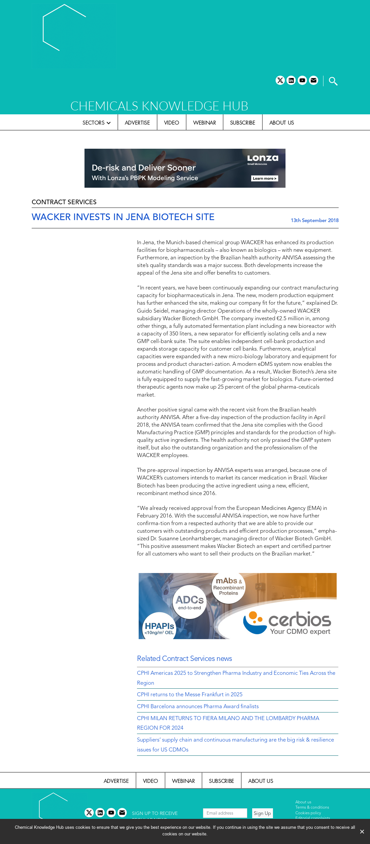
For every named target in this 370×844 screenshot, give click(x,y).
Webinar (204, 122)
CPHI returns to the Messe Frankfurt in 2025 (190, 695)
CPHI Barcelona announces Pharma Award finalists (198, 707)
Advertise (137, 122)
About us (281, 122)
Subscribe (242, 122)
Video (171, 122)
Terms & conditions (312, 808)
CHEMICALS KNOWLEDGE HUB (159, 105)
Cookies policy (308, 813)
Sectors (94, 122)
